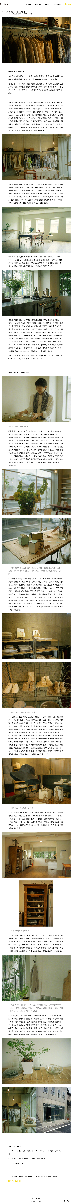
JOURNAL (57, 4)
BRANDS (38, 4)
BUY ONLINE (14, 1181)
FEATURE (28, 4)
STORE (68, 4)
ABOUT (47, 4)
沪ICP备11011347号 (36, 1201)
